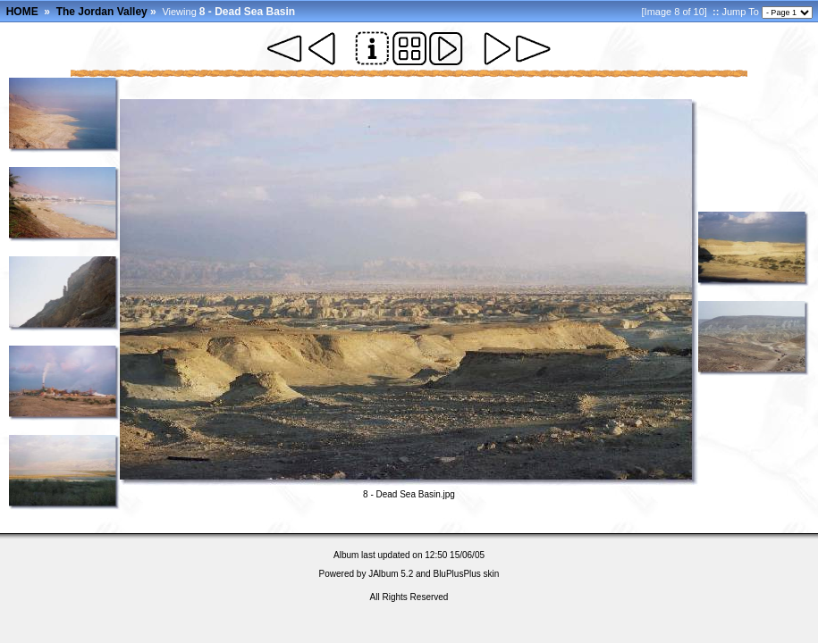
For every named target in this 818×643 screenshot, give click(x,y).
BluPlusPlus (456, 574)
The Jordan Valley (102, 11)
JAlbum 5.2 (390, 574)
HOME (22, 11)
